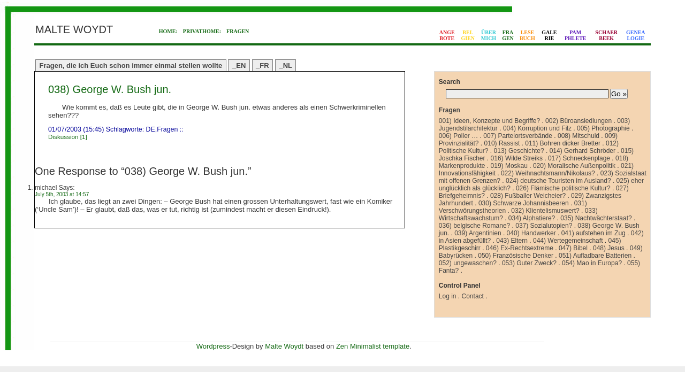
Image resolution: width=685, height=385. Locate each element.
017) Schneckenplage (579, 158)
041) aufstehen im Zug (593, 233)
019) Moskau (509, 166)
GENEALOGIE (635, 35)
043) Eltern (512, 240)
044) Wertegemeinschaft (568, 240)
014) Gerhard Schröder (582, 151)
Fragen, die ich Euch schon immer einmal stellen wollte (131, 65)
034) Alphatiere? (531, 218)
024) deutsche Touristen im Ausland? (558, 180)
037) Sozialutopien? (543, 225)
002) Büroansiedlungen (578, 121)
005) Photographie (603, 128)
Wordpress (213, 346)
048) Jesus (609, 248)
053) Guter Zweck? (529, 263)
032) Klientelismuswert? (545, 210)
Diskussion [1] (67, 136)
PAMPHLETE (576, 35)
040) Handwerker (531, 233)
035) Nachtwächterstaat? (595, 218)
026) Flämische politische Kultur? (563, 188)
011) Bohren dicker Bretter (562, 143)
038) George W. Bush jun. (109, 89)
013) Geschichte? (519, 151)
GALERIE (549, 35)
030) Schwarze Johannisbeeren (523, 203)
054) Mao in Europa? (592, 263)
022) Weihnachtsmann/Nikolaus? (548, 173)
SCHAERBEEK (606, 35)
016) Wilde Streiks (517, 158)
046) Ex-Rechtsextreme (519, 248)
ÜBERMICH (488, 35)
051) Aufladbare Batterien (595, 255)
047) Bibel (573, 248)
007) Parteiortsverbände (517, 136)
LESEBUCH (527, 35)
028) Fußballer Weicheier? (528, 195)
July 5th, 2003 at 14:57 (62, 194)
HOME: (168, 31)
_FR (262, 65)
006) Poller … (458, 136)
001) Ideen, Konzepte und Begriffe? (489, 121)
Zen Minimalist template (372, 346)
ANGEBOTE (447, 35)
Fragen (167, 129)
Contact (473, 296)
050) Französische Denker (515, 255)
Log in (447, 296)
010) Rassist (502, 143)
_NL (285, 65)
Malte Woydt (284, 346)
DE (150, 129)
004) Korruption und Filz (537, 128)
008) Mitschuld (578, 136)
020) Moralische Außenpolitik (574, 166)
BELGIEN (468, 35)
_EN (239, 65)
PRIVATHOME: (202, 31)
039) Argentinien (477, 233)
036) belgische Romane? (474, 225)
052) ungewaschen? (468, 263)
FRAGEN (237, 31)
